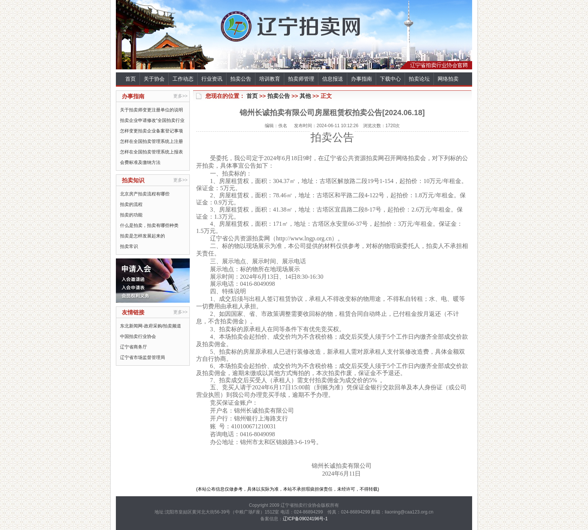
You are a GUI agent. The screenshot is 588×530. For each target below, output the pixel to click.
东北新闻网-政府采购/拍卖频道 (150, 326)
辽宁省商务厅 (133, 347)
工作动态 (183, 79)
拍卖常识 (129, 246)
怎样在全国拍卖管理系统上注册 (151, 141)
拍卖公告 (240, 79)
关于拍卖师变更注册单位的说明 (151, 110)
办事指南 (361, 79)
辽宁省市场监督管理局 (142, 357)
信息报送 (332, 79)
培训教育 (269, 79)
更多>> (180, 96)
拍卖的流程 (131, 204)
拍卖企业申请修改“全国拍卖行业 (152, 120)
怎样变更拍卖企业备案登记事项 (151, 131)
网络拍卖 (448, 79)
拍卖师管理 (301, 79)
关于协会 (154, 79)
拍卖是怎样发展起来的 (142, 236)
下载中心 (390, 79)
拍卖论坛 (419, 79)
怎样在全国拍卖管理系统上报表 (151, 152)
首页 (130, 79)
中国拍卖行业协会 (138, 336)
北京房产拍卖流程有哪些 (145, 194)
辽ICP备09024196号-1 (305, 518)
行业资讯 (211, 79)
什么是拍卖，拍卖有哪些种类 (149, 225)
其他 (305, 96)
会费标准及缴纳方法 (140, 162)
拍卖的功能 (131, 215)
